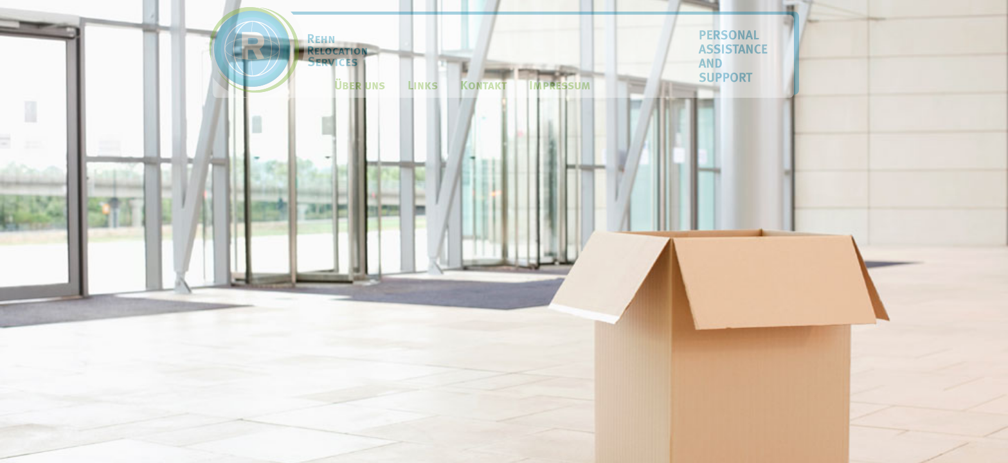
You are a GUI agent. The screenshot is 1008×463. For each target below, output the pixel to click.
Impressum (560, 85)
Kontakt (483, 85)
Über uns (359, 85)
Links (423, 85)
